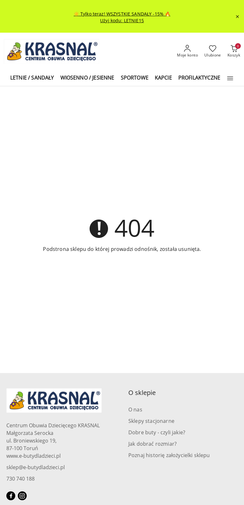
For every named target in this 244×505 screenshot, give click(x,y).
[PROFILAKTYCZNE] (199, 78)
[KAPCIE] (163, 78)
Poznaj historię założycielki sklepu (169, 455)
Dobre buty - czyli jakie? (156, 432)
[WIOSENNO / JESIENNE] (87, 78)
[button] (230, 78)
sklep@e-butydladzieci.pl (35, 467)
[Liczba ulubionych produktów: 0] (212, 51)
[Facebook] (10, 495)
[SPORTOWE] (134, 78)
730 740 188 (20, 478)
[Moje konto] (187, 51)
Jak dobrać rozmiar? (152, 443)
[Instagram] (22, 495)
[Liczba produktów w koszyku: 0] (233, 51)
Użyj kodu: (112, 20)
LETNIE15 (134, 20)
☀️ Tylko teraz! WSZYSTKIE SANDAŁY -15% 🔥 (122, 14)
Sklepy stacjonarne (151, 420)
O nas (135, 409)
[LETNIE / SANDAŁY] (32, 78)
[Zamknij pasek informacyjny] (237, 16)
